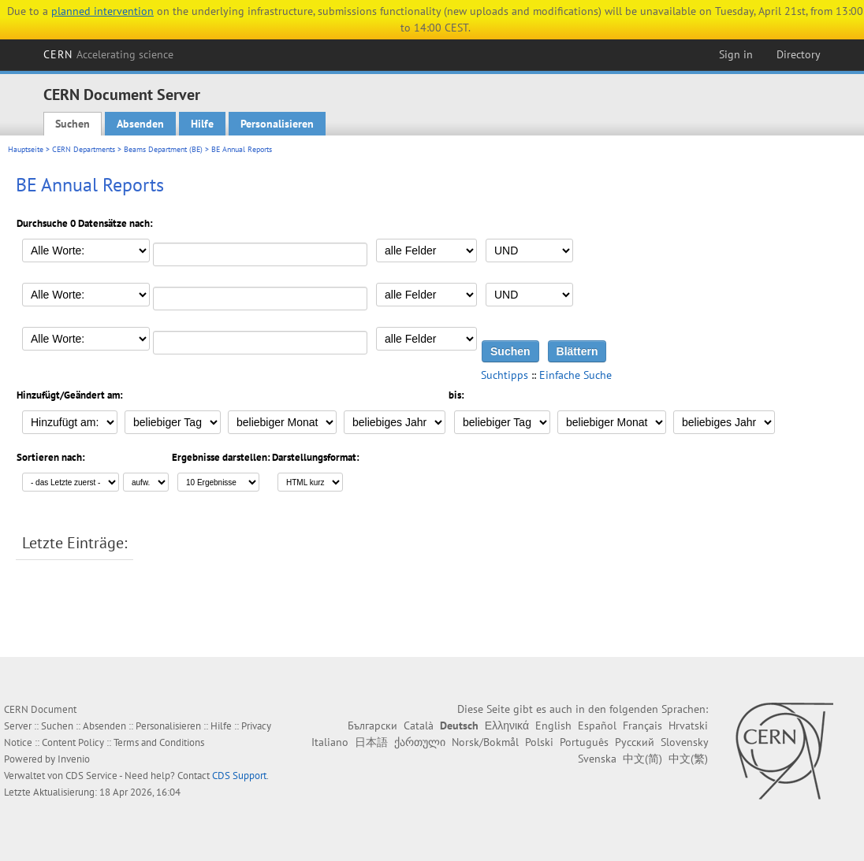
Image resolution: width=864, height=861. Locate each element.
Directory (798, 54)
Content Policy (73, 742)
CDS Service (91, 775)
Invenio (74, 759)
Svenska (597, 759)
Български (372, 725)
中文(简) (642, 759)
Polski (539, 742)
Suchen (72, 124)
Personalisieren (277, 124)
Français (642, 725)
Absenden (140, 124)
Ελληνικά (507, 725)
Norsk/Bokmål (485, 742)
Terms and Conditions (159, 742)
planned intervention (102, 11)
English (553, 725)
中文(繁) (688, 759)
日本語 (371, 742)
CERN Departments (83, 149)
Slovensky (684, 742)
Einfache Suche (575, 375)
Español (597, 725)
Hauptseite (25, 149)
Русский (634, 742)
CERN (108, 54)
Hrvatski (688, 725)
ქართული (419, 742)
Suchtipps (504, 375)
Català (419, 725)
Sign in (736, 54)
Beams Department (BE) (163, 149)
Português (584, 742)
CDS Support (239, 775)
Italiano (329, 742)
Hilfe (202, 124)
